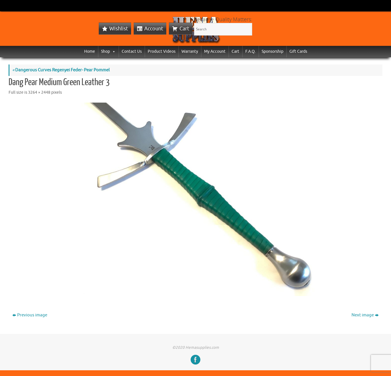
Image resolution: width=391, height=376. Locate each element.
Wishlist (118, 29)
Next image (365, 315)
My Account (215, 51)
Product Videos (161, 51)
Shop (108, 51)
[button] (113, 51)
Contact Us (132, 51)
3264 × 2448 (39, 92)
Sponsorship (272, 51)
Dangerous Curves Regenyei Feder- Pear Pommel (61, 70)
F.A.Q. (250, 51)
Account (153, 29)
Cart (184, 29)
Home (89, 51)
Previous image (29, 315)
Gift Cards (298, 51)
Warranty (189, 51)
